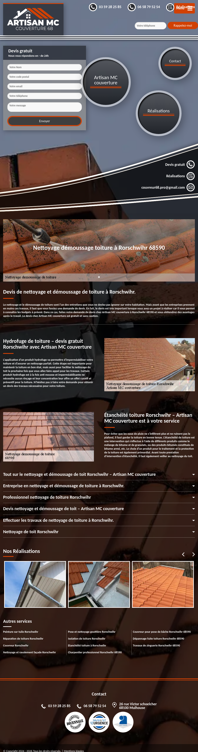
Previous (183, 548)
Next (193, 548)
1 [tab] (99, 273)
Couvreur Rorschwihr (16, 639)
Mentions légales (74, 745)
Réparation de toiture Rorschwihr (23, 632)
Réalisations (180, 170)
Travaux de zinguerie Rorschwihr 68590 (156, 639)
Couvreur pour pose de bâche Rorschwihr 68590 (162, 625)
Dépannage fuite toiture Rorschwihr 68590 (158, 632)
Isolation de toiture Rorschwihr (86, 632)
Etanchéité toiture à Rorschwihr (87, 639)
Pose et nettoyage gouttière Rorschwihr (92, 625)
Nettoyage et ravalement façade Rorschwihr (29, 646)
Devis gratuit (180, 158)
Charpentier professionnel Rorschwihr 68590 (95, 646)
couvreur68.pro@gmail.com (168, 181)
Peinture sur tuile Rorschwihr (20, 625)
